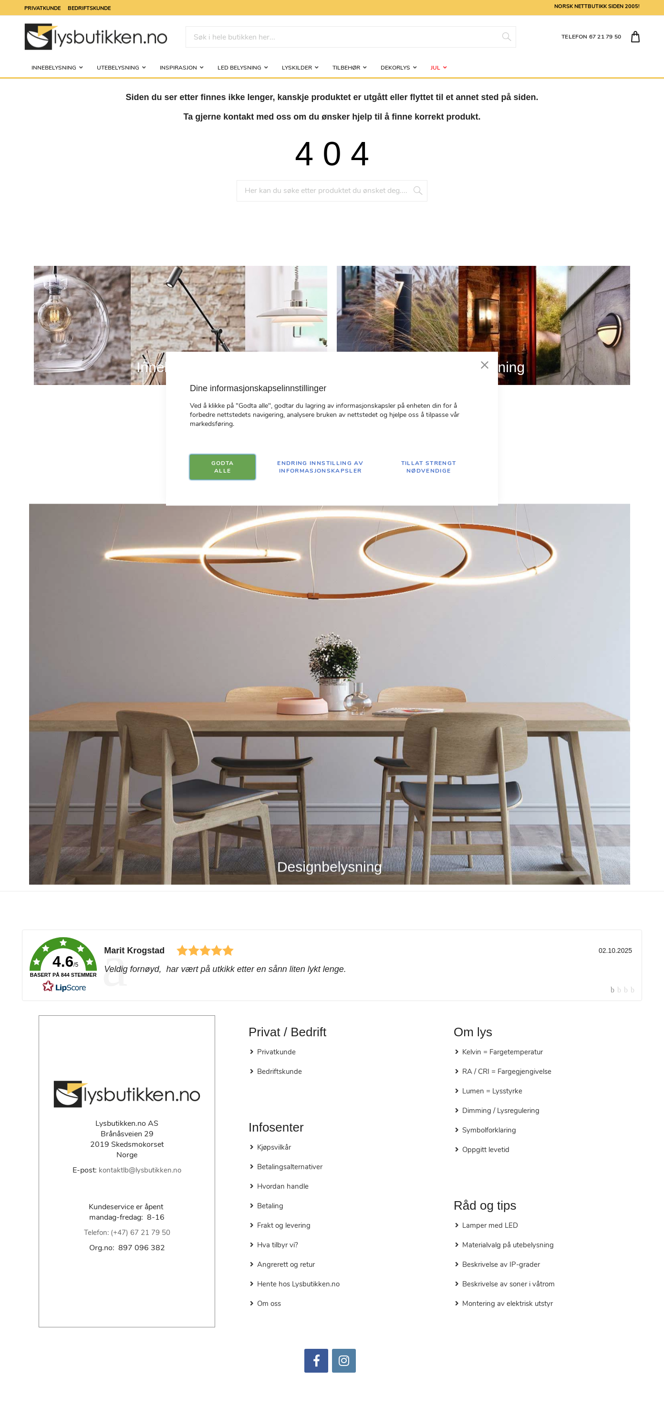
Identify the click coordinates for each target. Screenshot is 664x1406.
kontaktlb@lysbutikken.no (140, 1170)
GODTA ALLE (222, 467)
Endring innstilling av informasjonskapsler (320, 467)
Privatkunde (42, 7)
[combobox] (351, 37)
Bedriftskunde (89, 7)
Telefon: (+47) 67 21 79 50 (127, 1232)
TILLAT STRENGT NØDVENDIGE (428, 467)
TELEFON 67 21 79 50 (591, 36)
